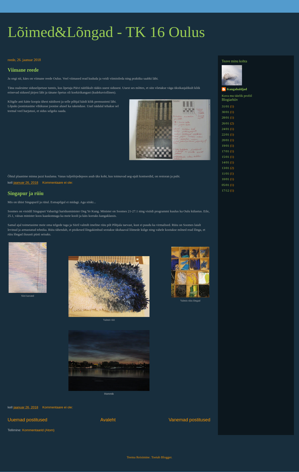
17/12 (225, 190)
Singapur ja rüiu (26, 193)
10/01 (225, 179)
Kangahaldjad (237, 89)
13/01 (225, 168)
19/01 (225, 145)
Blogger (166, 457)
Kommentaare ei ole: (58, 182)
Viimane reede (23, 70)
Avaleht (108, 419)
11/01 (225, 173)
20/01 (225, 140)
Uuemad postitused (27, 419)
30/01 (225, 112)
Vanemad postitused (189, 419)
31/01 (225, 106)
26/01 (225, 123)
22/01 (225, 134)
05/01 (225, 185)
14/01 (225, 162)
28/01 (225, 117)
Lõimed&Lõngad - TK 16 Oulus (106, 32)
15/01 (225, 157)
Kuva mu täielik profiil (237, 96)
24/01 (225, 129)
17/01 (225, 151)
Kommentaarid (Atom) (38, 430)
